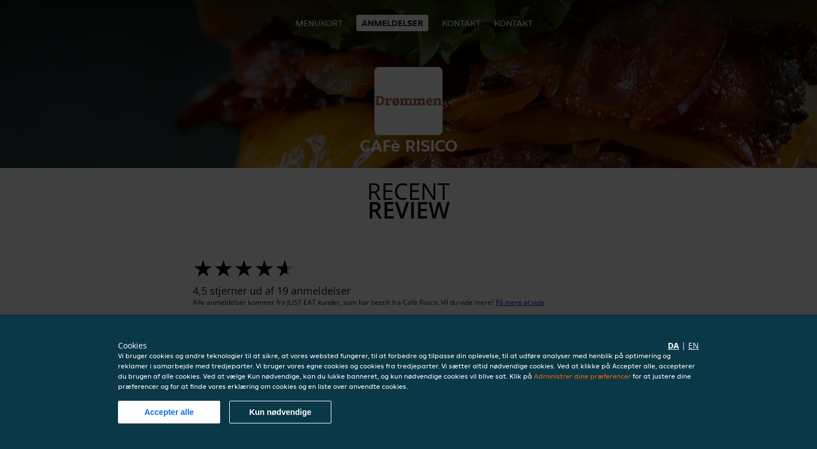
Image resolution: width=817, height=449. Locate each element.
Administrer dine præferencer (582, 376)
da (673, 345)
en (693, 345)
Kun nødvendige (280, 412)
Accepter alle (168, 412)
